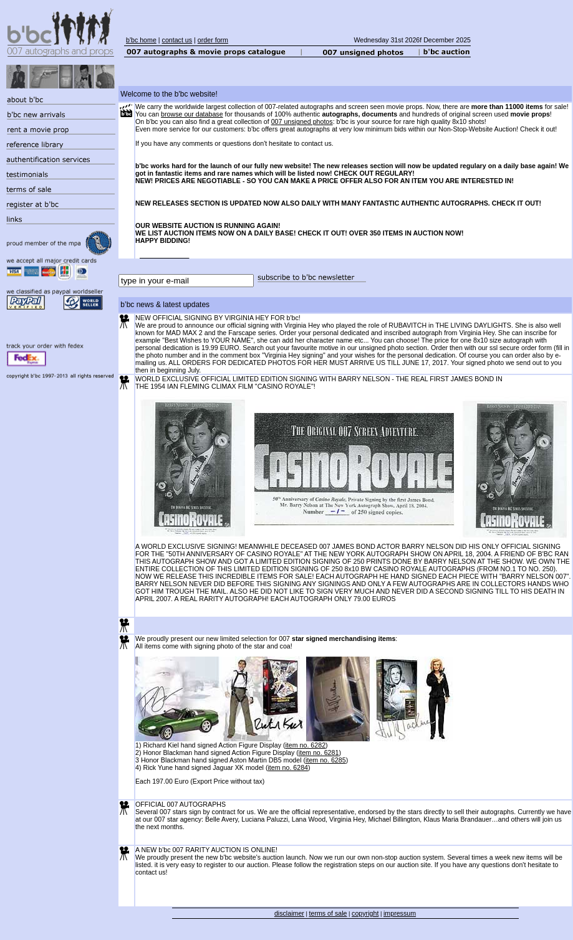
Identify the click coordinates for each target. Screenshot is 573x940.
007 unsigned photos (302, 121)
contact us (177, 40)
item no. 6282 (305, 745)
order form (213, 40)
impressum (399, 913)
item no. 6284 (287, 767)
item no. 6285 (326, 760)
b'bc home (141, 40)
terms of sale (328, 913)
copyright (365, 913)
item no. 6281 (319, 752)
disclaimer (289, 913)
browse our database (192, 114)
